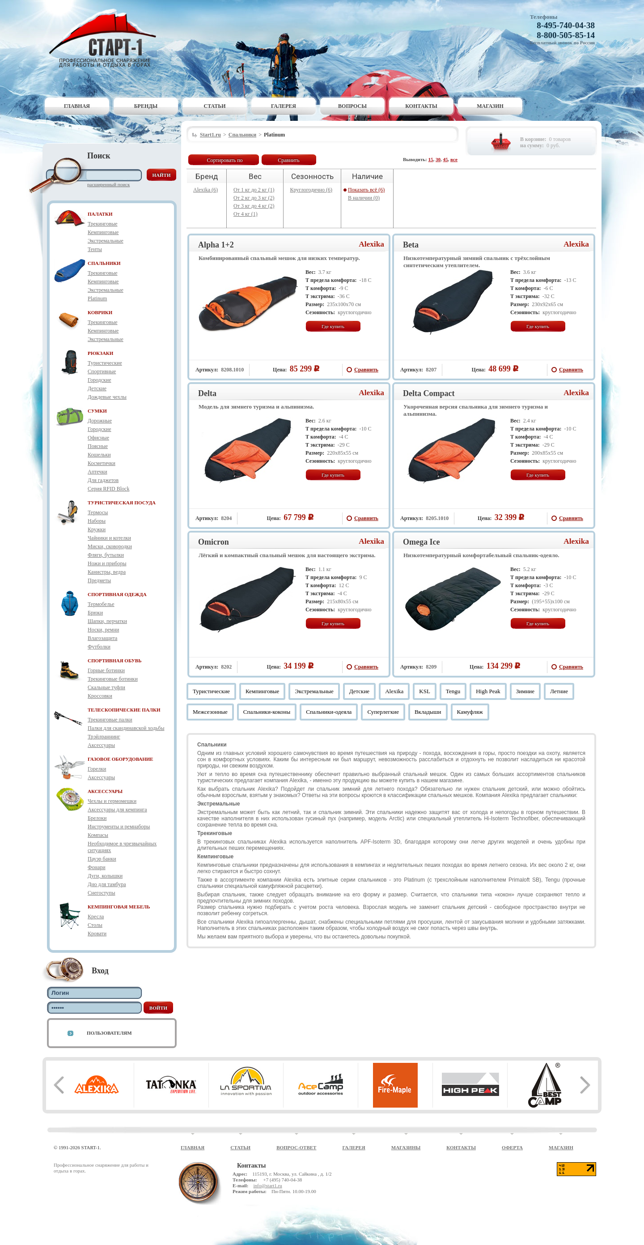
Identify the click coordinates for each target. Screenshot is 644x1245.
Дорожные (100, 421)
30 (438, 159)
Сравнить (289, 160)
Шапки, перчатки (107, 621)
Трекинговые (103, 224)
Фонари (97, 867)
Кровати (97, 933)
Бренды (146, 106)
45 (445, 159)
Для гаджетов (103, 480)
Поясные (98, 446)
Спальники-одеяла (329, 711)
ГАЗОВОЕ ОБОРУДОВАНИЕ (120, 759)
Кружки (97, 529)
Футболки (99, 647)
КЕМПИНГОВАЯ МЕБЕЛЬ (119, 906)
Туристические (105, 363)
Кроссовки (100, 696)
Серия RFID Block (108, 489)
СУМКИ (97, 411)
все (454, 159)
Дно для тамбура (107, 884)
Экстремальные (105, 241)
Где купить (333, 326)
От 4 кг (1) (245, 214)
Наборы (97, 521)
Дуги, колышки (105, 876)
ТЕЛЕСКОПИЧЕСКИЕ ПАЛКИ (124, 709)
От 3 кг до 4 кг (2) (254, 206)
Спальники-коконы (266, 711)
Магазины (406, 1147)
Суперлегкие (383, 711)
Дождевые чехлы (107, 397)
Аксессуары (101, 745)
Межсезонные (210, 711)
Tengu (453, 691)
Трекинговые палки (110, 719)
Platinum (97, 298)
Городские (99, 380)
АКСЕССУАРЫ (105, 791)
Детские (97, 388)
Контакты (421, 106)
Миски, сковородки (110, 546)
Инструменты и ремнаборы (119, 826)
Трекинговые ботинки (113, 679)
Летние (559, 691)
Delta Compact (428, 393)
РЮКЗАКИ (100, 353)
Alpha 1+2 (216, 244)
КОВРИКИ (100, 312)
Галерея (283, 106)
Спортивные (102, 371)
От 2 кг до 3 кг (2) (254, 198)
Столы (95, 925)
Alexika (371, 244)
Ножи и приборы (107, 563)
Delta (207, 393)
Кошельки (99, 455)
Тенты (95, 249)
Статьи (215, 106)
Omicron (213, 541)
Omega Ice (421, 541)
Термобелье (101, 604)
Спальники (242, 135)
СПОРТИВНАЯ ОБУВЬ (114, 660)
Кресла (96, 916)
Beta (411, 244)
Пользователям (109, 1033)
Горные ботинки (106, 670)
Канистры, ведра (107, 572)
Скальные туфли (106, 687)
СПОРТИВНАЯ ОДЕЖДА (117, 594)
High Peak (488, 691)
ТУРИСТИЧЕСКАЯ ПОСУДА (122, 502)
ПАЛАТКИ (100, 214)
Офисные (98, 438)
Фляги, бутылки (106, 555)
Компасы (98, 835)
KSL (424, 691)
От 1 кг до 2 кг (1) (254, 190)
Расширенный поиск (108, 184)
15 (430, 159)
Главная (77, 106)
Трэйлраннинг (104, 736)
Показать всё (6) (366, 190)
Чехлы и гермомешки (112, 801)
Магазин (490, 106)
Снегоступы (101, 893)
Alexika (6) (205, 190)
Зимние (525, 691)
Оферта (512, 1147)
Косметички (101, 463)
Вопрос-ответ (296, 1147)
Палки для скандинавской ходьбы (126, 728)
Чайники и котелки (109, 538)
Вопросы (352, 106)
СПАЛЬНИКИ (104, 263)
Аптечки (97, 472)
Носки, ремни (103, 630)
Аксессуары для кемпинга (117, 809)
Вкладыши (428, 711)
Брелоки (97, 818)
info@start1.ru (267, 1185)
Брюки (95, 613)
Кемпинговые (103, 232)
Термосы (98, 512)
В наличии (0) (364, 198)
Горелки (97, 769)
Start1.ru (210, 135)
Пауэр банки (102, 859)
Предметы (99, 580)
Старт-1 (106, 38)
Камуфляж (470, 711)
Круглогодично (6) (311, 190)
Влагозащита (102, 638)
